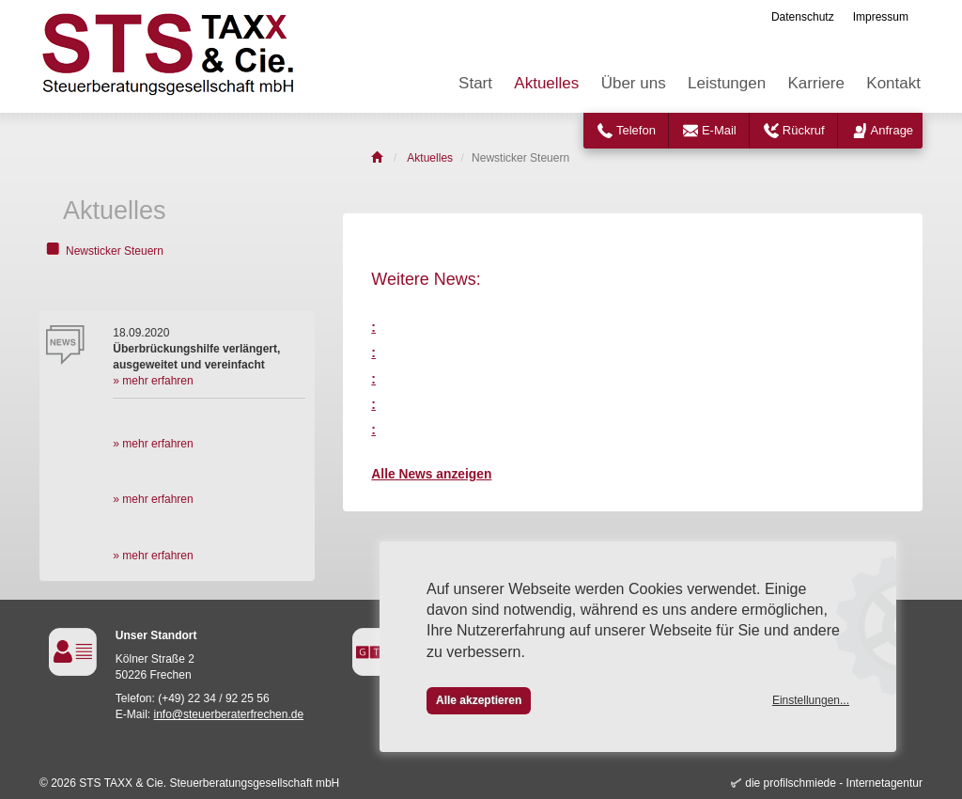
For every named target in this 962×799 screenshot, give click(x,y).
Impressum (880, 17)
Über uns (633, 83)
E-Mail (719, 130)
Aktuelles (546, 83)
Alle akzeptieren (478, 700)
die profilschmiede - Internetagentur (834, 783)
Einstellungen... (810, 700)
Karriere (816, 83)
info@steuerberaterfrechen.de (229, 714)
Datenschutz (802, 17)
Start (475, 83)
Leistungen (727, 83)
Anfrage (892, 130)
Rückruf (804, 130)
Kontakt (893, 83)
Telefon (636, 130)
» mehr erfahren (153, 380)
